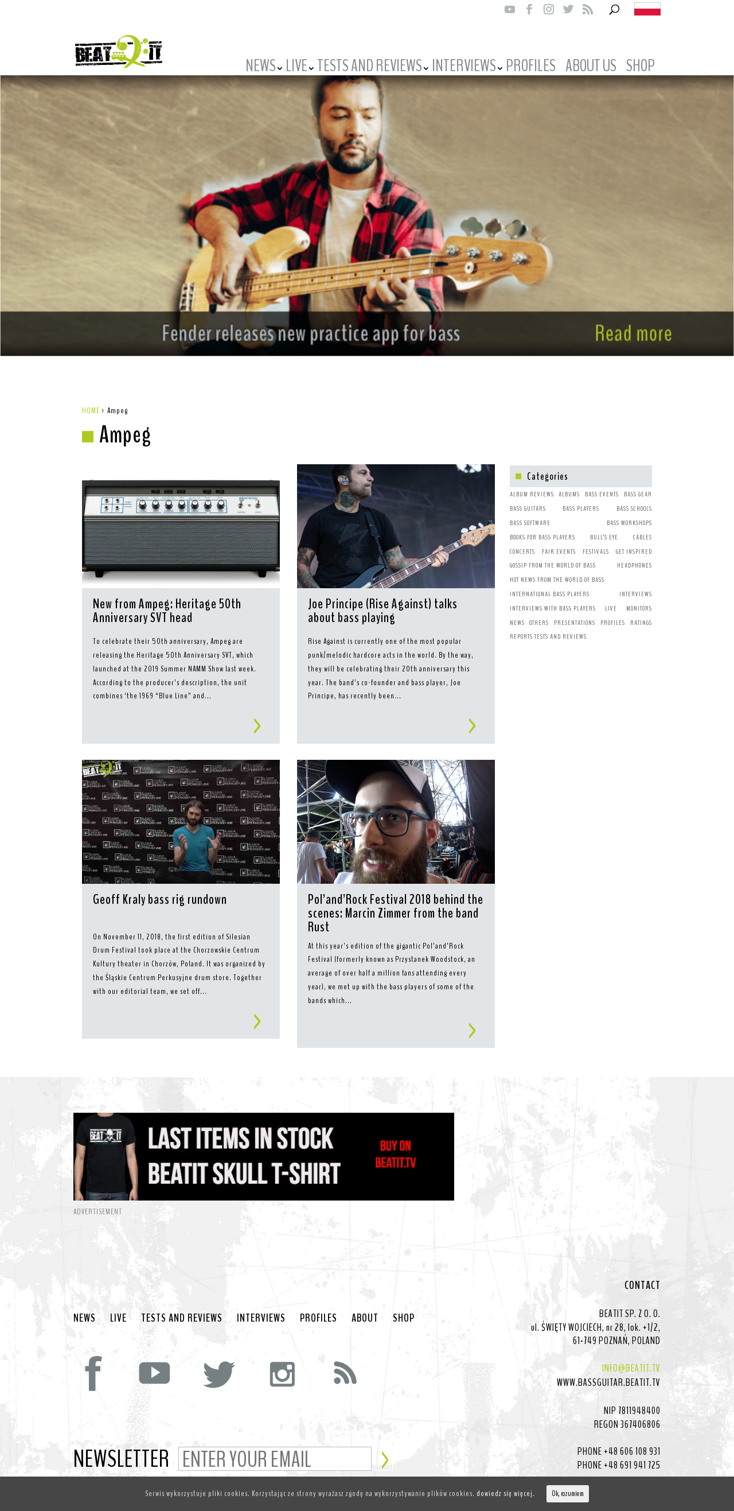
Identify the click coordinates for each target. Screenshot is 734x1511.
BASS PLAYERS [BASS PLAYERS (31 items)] (581, 497)
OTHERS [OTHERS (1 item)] (539, 611)
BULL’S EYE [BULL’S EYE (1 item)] (604, 525)
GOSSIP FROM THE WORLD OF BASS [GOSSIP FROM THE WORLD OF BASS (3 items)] (553, 553)
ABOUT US (590, 68)
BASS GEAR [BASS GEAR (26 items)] (638, 482)
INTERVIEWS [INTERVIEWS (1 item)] (635, 582)
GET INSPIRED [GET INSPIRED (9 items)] (634, 540)
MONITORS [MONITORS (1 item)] (639, 596)
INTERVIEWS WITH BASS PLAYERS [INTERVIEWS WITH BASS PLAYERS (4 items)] (553, 596)
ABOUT (365, 1307)
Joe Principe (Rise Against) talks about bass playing (383, 600)
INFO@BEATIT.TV (631, 1357)
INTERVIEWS (464, 68)
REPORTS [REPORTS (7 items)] (521, 625)
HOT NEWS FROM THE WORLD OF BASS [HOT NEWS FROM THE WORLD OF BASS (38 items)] (557, 568)
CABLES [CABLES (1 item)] (642, 525)
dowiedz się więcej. (506, 1493)
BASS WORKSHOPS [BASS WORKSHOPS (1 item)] (629, 511)
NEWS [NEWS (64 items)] (517, 611)
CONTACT (642, 1274)
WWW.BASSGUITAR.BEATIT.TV (609, 1371)
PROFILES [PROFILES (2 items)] (612, 611)
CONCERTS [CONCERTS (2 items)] (522, 540)
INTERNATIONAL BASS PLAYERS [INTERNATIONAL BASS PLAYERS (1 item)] (549, 582)
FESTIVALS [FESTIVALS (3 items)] (596, 540)
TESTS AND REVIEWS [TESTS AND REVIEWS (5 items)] (560, 625)
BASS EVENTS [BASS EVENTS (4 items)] (602, 482)
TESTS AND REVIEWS (369, 68)
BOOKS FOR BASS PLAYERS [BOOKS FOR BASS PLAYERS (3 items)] (542, 525)
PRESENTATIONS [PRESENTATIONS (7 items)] (574, 611)
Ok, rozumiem (568, 1494)
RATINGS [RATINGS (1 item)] (641, 611)
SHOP (640, 68)
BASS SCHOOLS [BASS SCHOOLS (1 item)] (634, 497)
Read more (616, 315)
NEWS (260, 68)
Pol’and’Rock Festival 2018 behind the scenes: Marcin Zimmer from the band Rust (395, 901)
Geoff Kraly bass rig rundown (160, 889)
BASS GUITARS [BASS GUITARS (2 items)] (528, 497)
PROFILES (531, 68)
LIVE (296, 68)
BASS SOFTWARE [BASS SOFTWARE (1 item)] (530, 511)
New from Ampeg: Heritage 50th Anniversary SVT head (167, 600)
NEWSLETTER (121, 1448)
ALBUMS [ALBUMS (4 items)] (569, 482)
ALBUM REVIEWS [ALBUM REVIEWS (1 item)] (532, 482)
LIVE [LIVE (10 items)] (611, 596)
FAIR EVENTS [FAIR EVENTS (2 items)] (559, 540)
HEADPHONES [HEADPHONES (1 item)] (634, 553)
